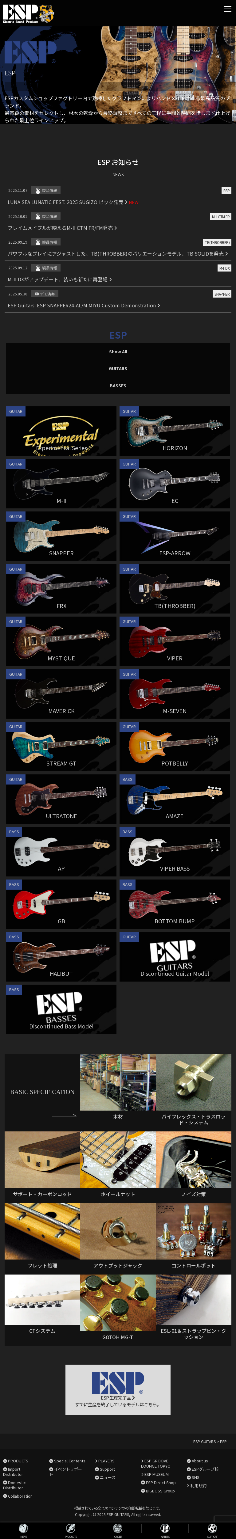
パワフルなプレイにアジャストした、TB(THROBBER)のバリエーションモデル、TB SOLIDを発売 (118, 253)
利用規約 (198, 1485)
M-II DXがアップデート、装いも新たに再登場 (60, 279)
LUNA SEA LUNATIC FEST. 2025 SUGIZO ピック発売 (68, 202)
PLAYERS (106, 1461)
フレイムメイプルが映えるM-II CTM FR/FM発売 (62, 227)
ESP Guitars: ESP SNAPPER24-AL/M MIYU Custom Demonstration (84, 305)
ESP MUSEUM (156, 1474)
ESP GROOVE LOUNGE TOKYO (156, 1463)
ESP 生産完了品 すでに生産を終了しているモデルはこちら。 (118, 1390)
